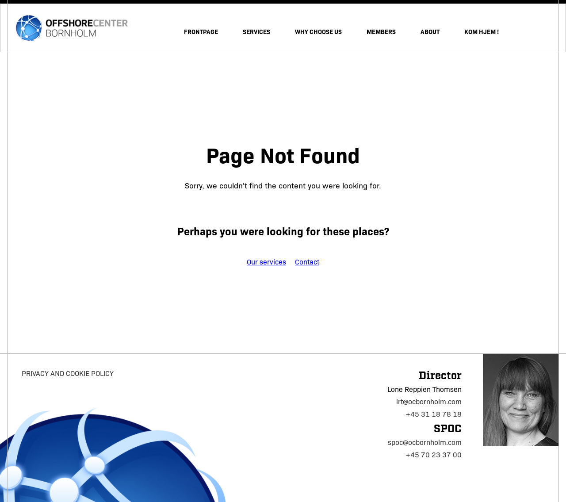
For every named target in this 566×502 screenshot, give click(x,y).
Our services (266, 261)
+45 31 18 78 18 (434, 413)
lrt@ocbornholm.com (429, 401)
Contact (307, 261)
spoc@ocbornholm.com (425, 442)
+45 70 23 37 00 (434, 454)
